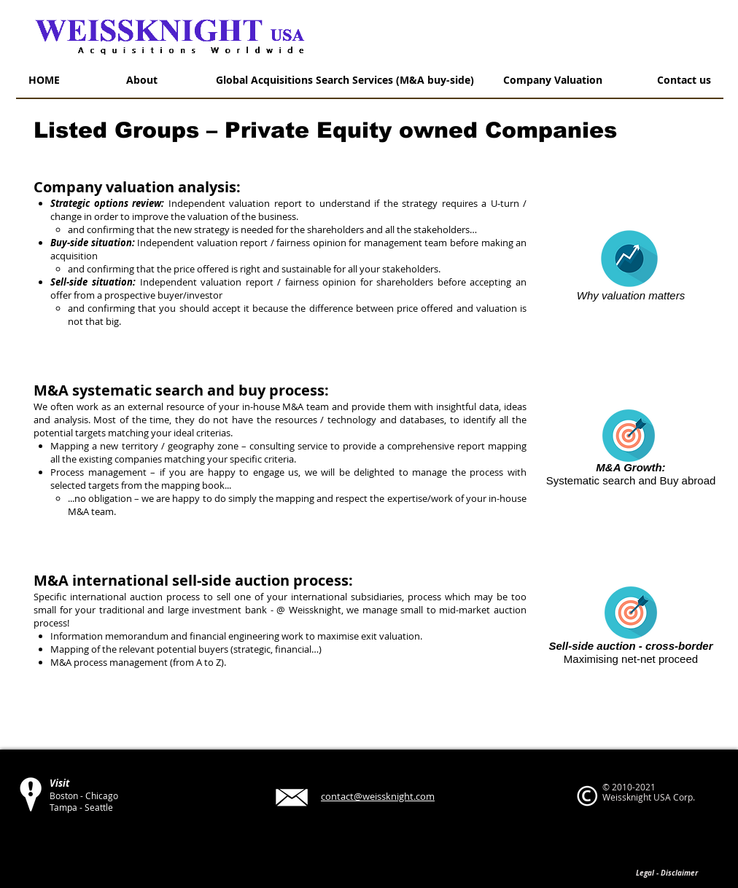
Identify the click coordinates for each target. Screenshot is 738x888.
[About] (141, 80)
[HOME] (44, 80)
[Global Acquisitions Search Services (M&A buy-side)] (344, 80)
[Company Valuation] (552, 80)
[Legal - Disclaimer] (666, 872)
